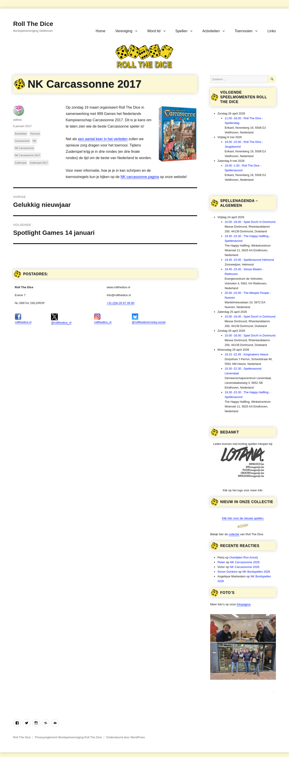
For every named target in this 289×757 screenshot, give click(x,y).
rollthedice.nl (23, 318)
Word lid (153, 31)
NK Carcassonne (24, 148)
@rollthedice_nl (61, 318)
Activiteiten (211, 31)
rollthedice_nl (103, 318)
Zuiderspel (20, 162)
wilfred (17, 119)
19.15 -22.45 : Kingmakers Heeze (246, 354)
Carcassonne (22, 141)
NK (34, 141)
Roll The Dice (33, 23)
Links (271, 31)
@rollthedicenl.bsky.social (148, 318)
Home (100, 31)
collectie (234, 534)
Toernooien (243, 31)
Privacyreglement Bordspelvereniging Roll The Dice (68, 737)
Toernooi (35, 133)
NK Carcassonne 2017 (27, 155)
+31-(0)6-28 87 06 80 (120, 303)
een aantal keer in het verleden (103, 139)
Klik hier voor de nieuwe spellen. (243, 518)
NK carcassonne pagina (140, 177)
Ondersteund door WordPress (125, 737)
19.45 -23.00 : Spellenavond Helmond (249, 259)
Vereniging (124, 31)
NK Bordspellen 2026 (256, 571)
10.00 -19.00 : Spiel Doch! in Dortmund (250, 222)
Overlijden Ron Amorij (243, 557)
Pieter (221, 562)
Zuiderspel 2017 (39, 162)
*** (274, 691)
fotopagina (243, 604)
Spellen (181, 31)
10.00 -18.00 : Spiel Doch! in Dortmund (250, 335)
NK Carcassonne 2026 (245, 562)
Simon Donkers (227, 571)
